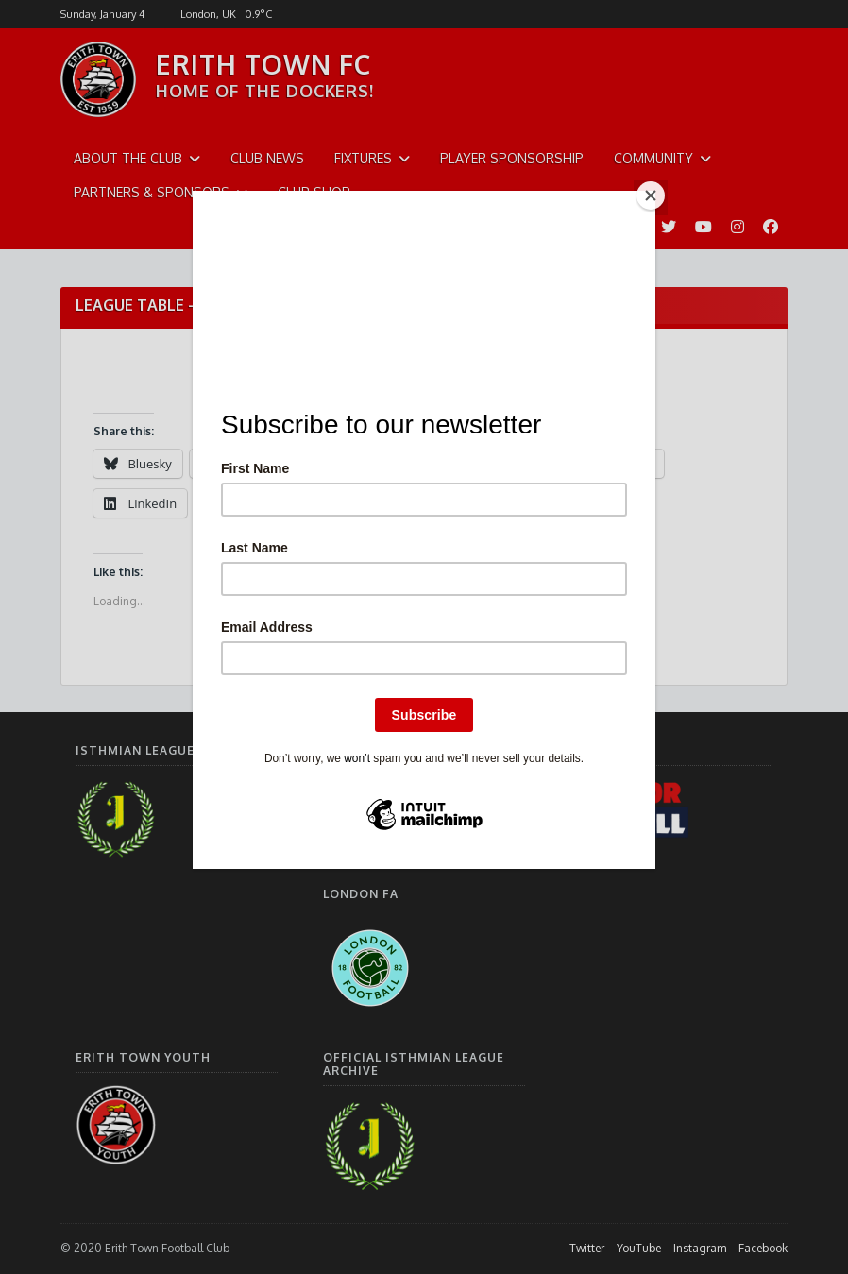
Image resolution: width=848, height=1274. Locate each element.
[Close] (650, 195)
